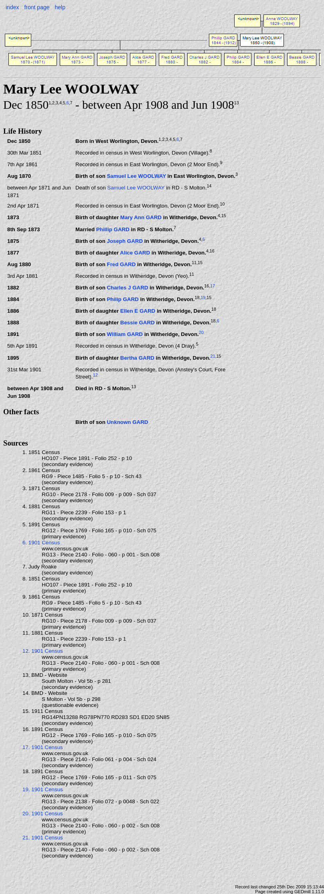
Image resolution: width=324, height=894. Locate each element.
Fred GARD (121, 264)
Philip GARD (122, 300)
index (12, 7)
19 (202, 297)
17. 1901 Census (42, 747)
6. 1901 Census (41, 543)
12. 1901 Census (42, 651)
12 (95, 375)
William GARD (124, 335)
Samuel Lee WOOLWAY (136, 176)
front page (36, 7)
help (60, 7)
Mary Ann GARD (141, 218)
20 (201, 332)
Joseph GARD (125, 241)
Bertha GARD (137, 358)
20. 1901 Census (42, 814)
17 (212, 285)
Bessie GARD (137, 323)
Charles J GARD (127, 288)
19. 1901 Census (42, 789)
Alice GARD (135, 253)
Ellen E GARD (137, 311)
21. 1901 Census (42, 838)
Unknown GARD (127, 422)
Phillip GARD (113, 229)
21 (213, 356)
